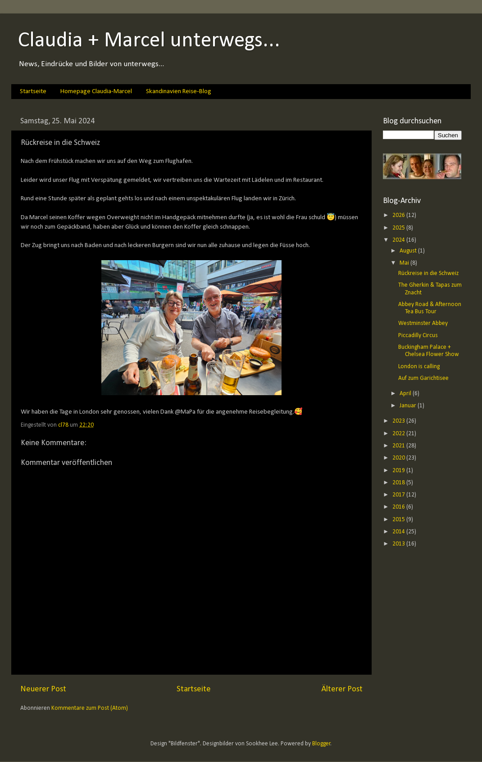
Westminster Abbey (423, 323)
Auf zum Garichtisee (423, 378)
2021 (399, 446)
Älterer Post (342, 689)
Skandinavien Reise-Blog (178, 91)
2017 (399, 495)
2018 (399, 483)
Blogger (321, 744)
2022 (399, 434)
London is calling (419, 367)
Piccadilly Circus (418, 335)
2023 (399, 421)
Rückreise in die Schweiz (428, 273)
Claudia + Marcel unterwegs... (149, 41)
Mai (405, 263)
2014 (399, 532)
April (406, 394)
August (409, 251)
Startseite (33, 91)
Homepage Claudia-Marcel (96, 91)
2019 (399, 470)
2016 (399, 507)
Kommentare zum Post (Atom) (89, 708)
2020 (399, 458)
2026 (399, 215)
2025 (399, 228)
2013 (399, 544)
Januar (409, 406)
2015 (399, 520)
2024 (399, 240)
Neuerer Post (43, 689)
